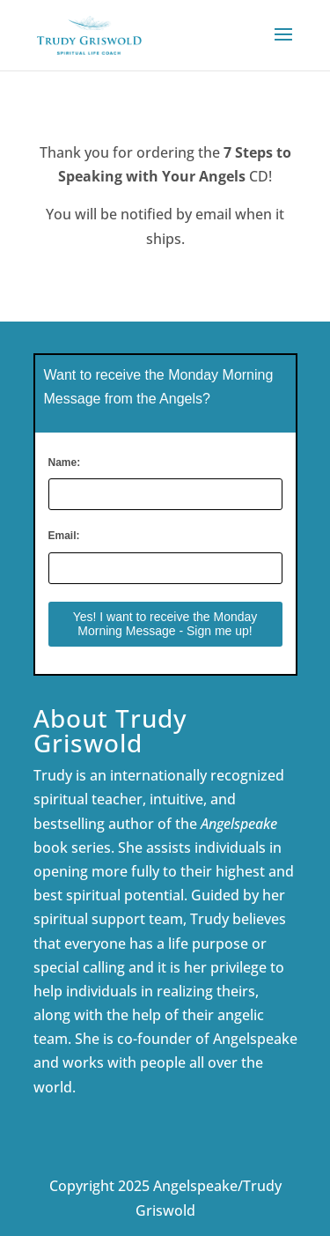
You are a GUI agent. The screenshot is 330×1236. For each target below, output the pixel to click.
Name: (64, 462)
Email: (64, 535)
